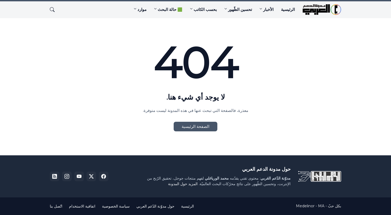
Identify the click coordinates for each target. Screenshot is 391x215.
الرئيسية (288, 9)
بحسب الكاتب (205, 9)
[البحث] (54, 9)
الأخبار (268, 9)
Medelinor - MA (310, 206)
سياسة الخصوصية (116, 206)
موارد (141, 9)
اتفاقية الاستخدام (82, 206)
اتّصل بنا (56, 206)
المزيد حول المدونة (183, 183)
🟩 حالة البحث (170, 9)
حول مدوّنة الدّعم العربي (155, 206)
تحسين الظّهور (240, 9)
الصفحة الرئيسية (195, 126)
